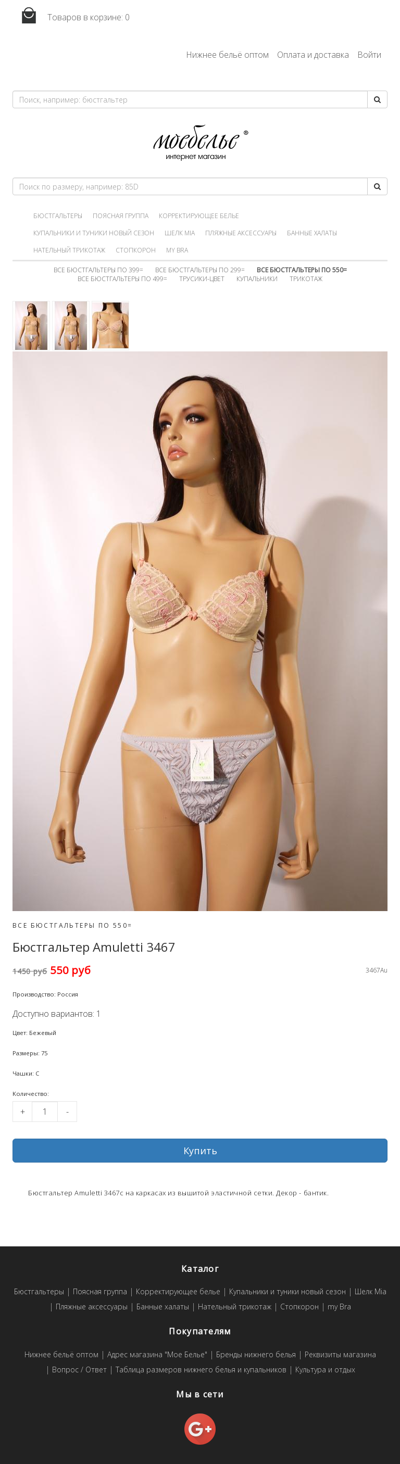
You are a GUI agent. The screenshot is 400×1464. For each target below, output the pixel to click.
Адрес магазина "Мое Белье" (157, 1355)
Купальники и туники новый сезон (93, 233)
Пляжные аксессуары (241, 233)
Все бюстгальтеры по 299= (200, 270)
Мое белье (200, 143)
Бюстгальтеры (57, 215)
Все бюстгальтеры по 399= (98, 270)
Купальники (257, 278)
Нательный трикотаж (69, 250)
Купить (200, 1150)
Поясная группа (120, 215)
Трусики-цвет (201, 278)
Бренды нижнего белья (256, 1355)
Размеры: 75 (29, 1053)
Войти (369, 54)
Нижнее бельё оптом (227, 54)
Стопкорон (136, 250)
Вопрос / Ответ (79, 1370)
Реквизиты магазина (340, 1355)
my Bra (177, 250)
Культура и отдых (325, 1370)
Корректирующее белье (199, 215)
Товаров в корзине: (71, 16)
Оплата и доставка (313, 54)
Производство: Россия (45, 994)
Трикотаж (306, 278)
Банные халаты (312, 233)
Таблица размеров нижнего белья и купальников (201, 1370)
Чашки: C (25, 1073)
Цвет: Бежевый (34, 1033)
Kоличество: (30, 1093)
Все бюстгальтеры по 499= (122, 278)
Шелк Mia (180, 233)
